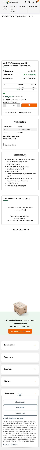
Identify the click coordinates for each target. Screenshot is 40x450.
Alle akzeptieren (20, 402)
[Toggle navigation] (2, 2)
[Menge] (9, 105)
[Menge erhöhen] (18, 105)
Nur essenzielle (20, 413)
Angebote (22, 6)
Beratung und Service (13, 9)
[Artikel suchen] (25, 2)
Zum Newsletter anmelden (20, 331)
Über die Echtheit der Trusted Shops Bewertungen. (20, 220)
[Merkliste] (29, 2)
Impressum (6, 444)
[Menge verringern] (4, 105)
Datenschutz (14, 444)
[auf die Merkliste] (10, 112)
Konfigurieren (20, 407)
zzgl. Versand (7, 102)
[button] (33, 2)
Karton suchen (5, 8)
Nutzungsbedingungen (20, 218)
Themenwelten (33, 6)
